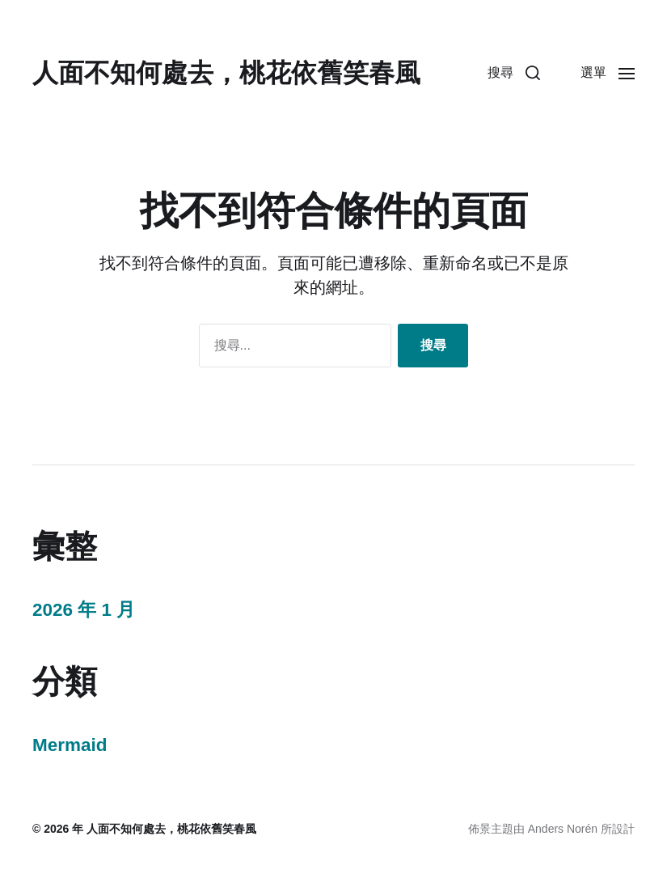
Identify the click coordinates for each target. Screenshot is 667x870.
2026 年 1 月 (83, 610)
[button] (513, 72)
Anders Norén (562, 828)
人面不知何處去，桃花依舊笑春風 (226, 73)
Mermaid (70, 745)
